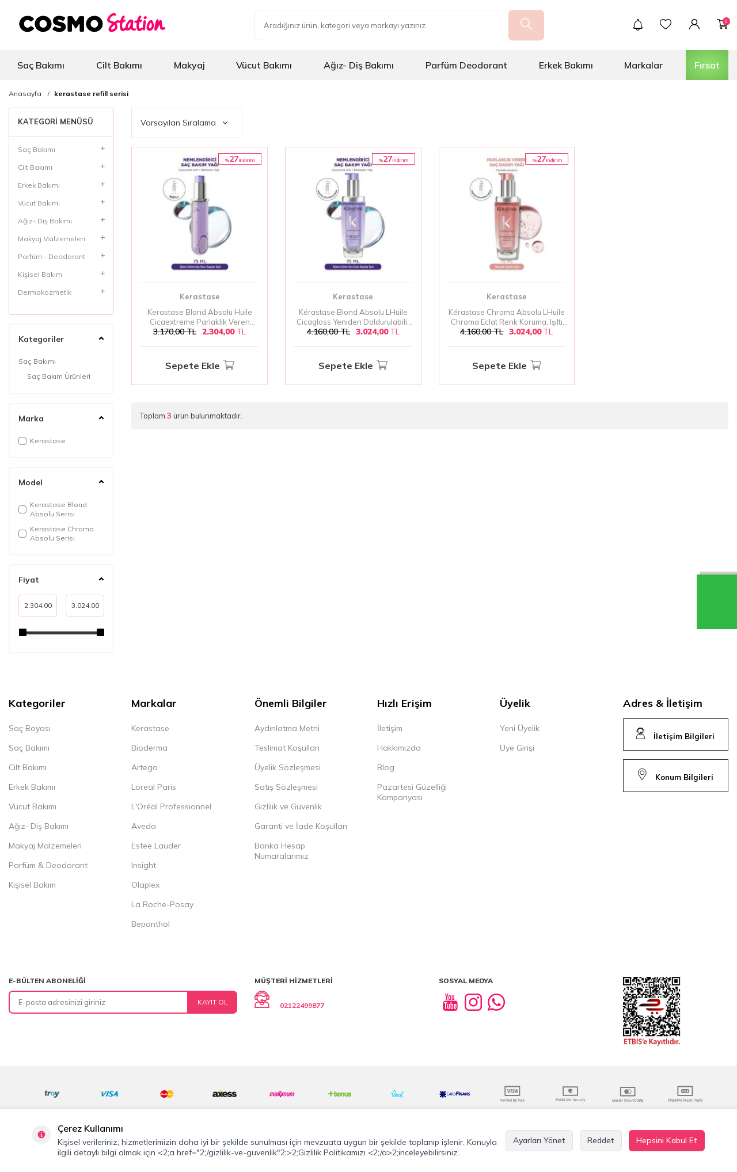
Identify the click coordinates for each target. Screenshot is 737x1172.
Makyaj (189, 65)
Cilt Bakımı (119, 65)
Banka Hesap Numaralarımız (281, 850)
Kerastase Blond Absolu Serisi (52, 509)
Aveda (143, 826)
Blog (385, 767)
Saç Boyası (30, 728)
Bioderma (149, 748)
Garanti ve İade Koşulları (300, 826)
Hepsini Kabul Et (666, 1140)
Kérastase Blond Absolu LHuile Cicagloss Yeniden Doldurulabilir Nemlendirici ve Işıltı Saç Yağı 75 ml (353, 317)
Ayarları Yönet (539, 1140)
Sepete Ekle (199, 366)
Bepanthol (150, 924)
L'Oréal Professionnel (171, 806)
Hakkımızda (399, 748)
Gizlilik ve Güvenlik (288, 806)
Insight (143, 865)
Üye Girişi (517, 748)
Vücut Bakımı (264, 65)
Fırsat (707, 65)
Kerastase (42, 440)
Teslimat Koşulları (287, 748)
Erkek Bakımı (566, 65)
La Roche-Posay (162, 904)
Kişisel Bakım (32, 885)
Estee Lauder (156, 845)
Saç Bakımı (40, 65)
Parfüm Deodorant (466, 65)
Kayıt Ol (212, 1002)
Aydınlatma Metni (287, 728)
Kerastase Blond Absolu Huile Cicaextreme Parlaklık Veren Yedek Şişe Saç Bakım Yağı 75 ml (199, 317)
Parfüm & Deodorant (48, 865)
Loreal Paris (153, 787)
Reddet (600, 1140)
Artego (144, 767)
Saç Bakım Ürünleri (58, 376)
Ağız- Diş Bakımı (359, 65)
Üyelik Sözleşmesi (287, 767)
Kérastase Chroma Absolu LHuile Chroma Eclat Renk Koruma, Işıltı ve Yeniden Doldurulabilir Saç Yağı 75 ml (507, 317)
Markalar (643, 65)
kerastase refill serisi (91, 93)
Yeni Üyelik (520, 728)
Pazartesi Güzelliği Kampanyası (412, 792)
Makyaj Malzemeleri (45, 845)
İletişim (389, 728)
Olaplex (145, 885)
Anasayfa (25, 93)
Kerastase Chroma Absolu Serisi (56, 533)
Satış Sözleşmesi (286, 787)
